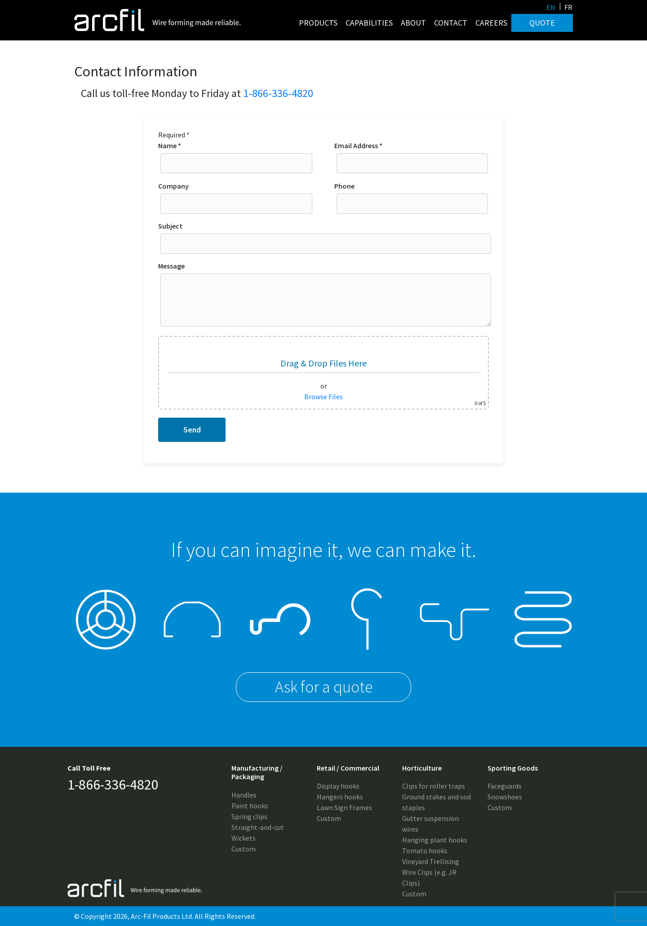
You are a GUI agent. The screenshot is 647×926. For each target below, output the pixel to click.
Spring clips (249, 816)
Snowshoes (504, 796)
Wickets (243, 837)
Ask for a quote (323, 687)
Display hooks (338, 785)
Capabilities (369, 23)
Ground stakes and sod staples (436, 802)
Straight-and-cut (257, 827)
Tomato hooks (425, 850)
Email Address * (412, 154)
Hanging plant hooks (434, 839)
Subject (325, 234)
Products (318, 23)
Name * (236, 154)
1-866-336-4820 (278, 93)
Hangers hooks (340, 796)
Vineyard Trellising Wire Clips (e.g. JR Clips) (430, 872)
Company (236, 194)
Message (325, 295)
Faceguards (504, 785)
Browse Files (323, 396)
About (413, 23)
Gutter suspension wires (430, 823)
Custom (243, 848)
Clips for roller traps (433, 785)
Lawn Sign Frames (344, 807)
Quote (542, 23)
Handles (244, 794)
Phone (412, 194)
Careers (491, 23)
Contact (450, 23)
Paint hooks (249, 805)
